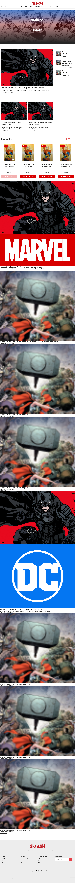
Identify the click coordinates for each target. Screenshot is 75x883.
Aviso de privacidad (24, 860)
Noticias (4, 860)
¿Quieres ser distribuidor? (43, 860)
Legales (22, 856)
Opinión (51, 6)
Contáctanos (41, 858)
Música (42, 6)
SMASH (4, 856)
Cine (22, 6)
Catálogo (4, 858)
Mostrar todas (68, 139)
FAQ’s (39, 862)
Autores (4, 862)
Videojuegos (37, 6)
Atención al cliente (43, 856)
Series (31, 6)
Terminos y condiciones (25, 858)
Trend (47, 6)
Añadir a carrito (9, 176)
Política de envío (23, 862)
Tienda (56, 6)
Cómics (26, 6)
